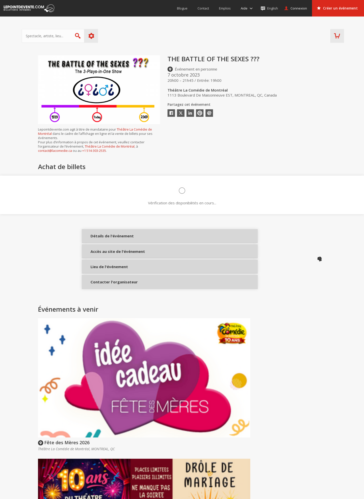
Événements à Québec (305, 462)
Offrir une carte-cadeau (197, 448)
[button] (222, 491)
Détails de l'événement (105, 239)
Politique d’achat (191, 455)
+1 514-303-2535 (94, 150)
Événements (300, 439)
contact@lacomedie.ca (55, 150)
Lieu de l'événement (105, 278)
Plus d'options (107, 36)
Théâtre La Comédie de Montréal (109, 146)
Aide (182, 462)
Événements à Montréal (306, 455)
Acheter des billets (198, 439)
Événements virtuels (303, 448)
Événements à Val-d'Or (305, 469)
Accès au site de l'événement (105, 260)
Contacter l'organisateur (105, 296)
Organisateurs (253, 439)
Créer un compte (251, 448)
